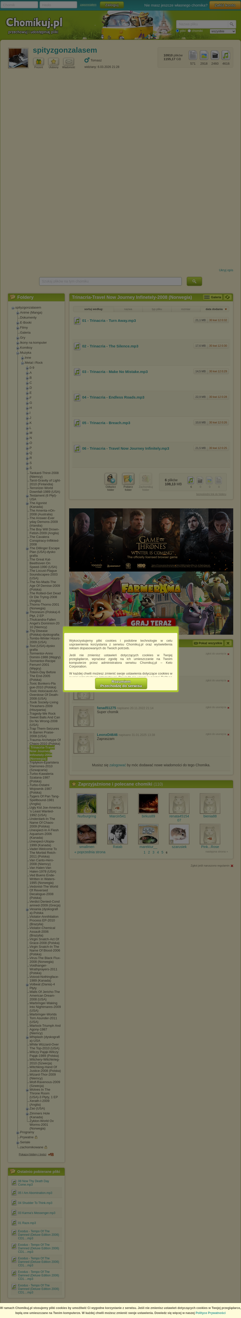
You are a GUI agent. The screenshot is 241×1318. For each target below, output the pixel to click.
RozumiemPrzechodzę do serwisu (121, 683)
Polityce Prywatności (211, 1313)
